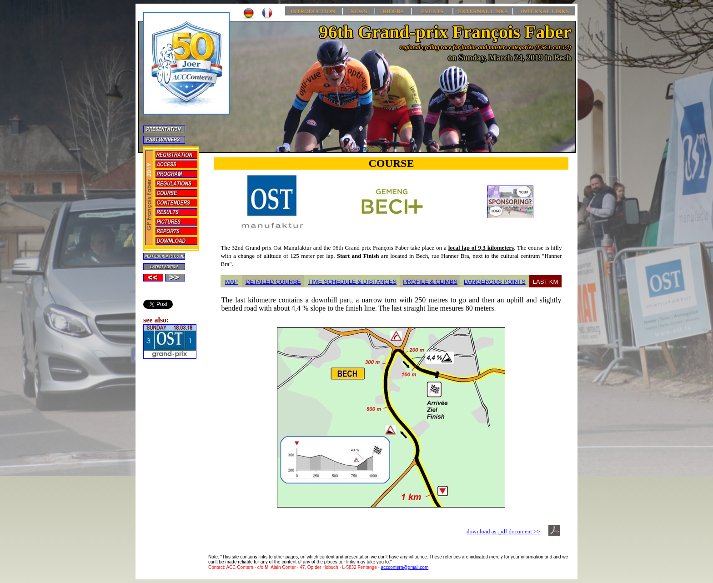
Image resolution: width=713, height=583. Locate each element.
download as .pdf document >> (503, 531)
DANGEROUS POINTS (495, 281)
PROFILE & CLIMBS (430, 281)
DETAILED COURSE (273, 281)
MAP (231, 281)
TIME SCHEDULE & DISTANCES (352, 281)
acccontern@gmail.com (405, 567)
